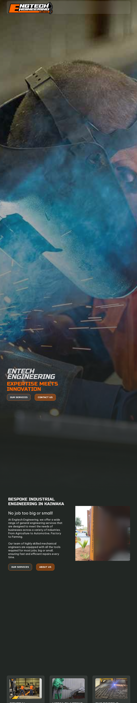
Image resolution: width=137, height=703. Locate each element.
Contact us (45, 397)
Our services (19, 397)
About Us (45, 567)
